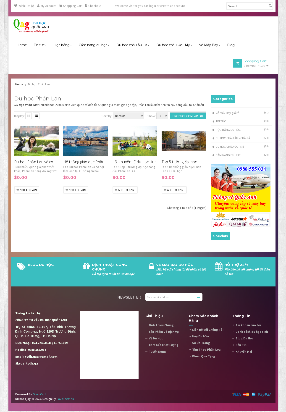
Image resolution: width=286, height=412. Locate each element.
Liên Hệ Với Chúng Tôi (207, 330)
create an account (172, 6)
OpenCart (39, 395)
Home (19, 85)
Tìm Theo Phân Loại (206, 350)
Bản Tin (241, 346)
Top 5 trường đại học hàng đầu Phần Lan (179, 162)
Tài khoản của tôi (248, 326)
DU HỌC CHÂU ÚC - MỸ (228, 147)
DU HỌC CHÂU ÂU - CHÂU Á (231, 139)
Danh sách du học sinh (252, 332)
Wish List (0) (24, 6)
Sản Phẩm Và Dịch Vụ (164, 332)
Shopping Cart (70, 6)
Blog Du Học (244, 339)
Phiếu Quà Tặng (203, 357)
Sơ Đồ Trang (201, 343)
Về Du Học (156, 339)
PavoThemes (65, 399)
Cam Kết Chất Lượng (163, 346)
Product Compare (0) (188, 117)
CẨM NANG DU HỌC (226, 156)
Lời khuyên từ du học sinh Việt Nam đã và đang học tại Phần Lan (135, 162)
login (152, 6)
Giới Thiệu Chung (161, 326)
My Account (46, 6)
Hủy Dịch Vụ (200, 337)
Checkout (93, 6)
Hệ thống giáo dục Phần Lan (83, 162)
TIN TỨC (219, 122)
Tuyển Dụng (157, 352)
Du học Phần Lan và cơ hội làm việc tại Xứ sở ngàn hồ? (33, 162)
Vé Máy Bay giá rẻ (225, 113)
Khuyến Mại (244, 352)
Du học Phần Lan (39, 85)
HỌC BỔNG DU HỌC (226, 130)
